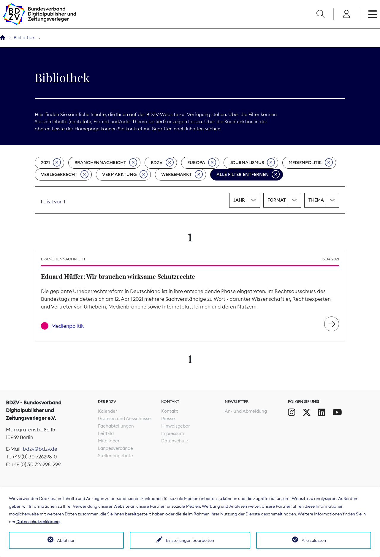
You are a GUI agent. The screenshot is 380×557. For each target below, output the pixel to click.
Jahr (239, 200)
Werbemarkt (182, 175)
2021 (51, 163)
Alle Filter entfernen (248, 175)
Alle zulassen (314, 540)
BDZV (162, 163)
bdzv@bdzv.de (40, 449)
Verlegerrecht (64, 175)
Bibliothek (24, 37)
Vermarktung (125, 175)
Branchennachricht (106, 163)
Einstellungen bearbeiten (190, 540)
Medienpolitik (311, 163)
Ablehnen (66, 540)
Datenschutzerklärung (38, 521)
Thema (316, 200)
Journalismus (252, 163)
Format (276, 200)
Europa (201, 163)
